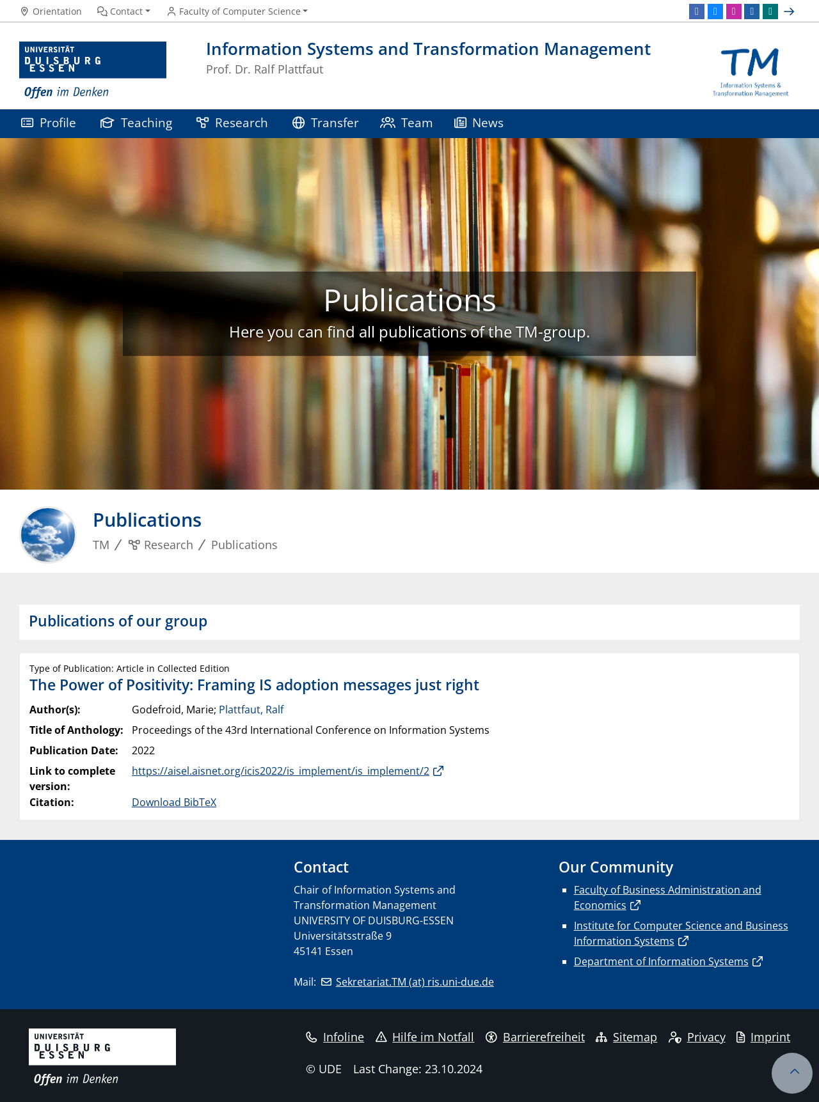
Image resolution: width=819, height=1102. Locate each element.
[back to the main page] (751, 71)
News (479, 122)
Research (232, 122)
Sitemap (626, 1036)
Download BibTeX (174, 802)
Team (407, 122)
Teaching (136, 122)
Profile (48, 122)
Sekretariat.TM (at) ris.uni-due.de (415, 982)
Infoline (335, 1036)
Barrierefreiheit (535, 1036)
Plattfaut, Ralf (251, 709)
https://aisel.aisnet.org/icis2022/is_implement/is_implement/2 (280, 771)
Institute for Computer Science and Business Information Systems (681, 933)
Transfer (325, 122)
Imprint (763, 1036)
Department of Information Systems (661, 961)
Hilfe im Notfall (425, 1036)
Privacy (697, 1036)
